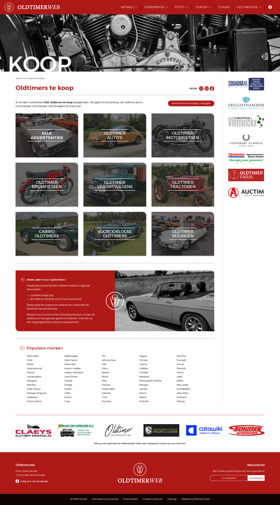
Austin (68, 397)
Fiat (104, 364)
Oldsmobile (108, 388)
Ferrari (180, 364)
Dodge (68, 384)
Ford (29, 360)
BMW (30, 364)
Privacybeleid (130, 499)
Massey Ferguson (37, 393)
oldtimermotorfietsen (182, 135)
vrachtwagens (57, 106)
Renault (181, 368)
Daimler (106, 393)
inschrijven (256, 478)
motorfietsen (23, 106)
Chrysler (144, 372)
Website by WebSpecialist (195, 499)
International (34, 368)
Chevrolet (70, 364)
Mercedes (33, 356)
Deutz (180, 372)
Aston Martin (34, 401)
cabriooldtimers (47, 234)
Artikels (127, 7)
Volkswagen (71, 356)
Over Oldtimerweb (26, 471)
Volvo (105, 368)
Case (67, 401)
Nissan (105, 372)
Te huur (223, 7)
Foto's (180, 7)
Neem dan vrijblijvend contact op (153, 443)
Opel (179, 376)
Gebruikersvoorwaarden (105, 499)
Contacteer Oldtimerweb (30, 475)
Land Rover (70, 376)
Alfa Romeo (109, 360)
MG (104, 356)
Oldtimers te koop (36, 78)
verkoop (114, 102)
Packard (181, 397)
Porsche (181, 356)
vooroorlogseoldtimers (115, 234)
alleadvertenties (46, 135)
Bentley (31, 384)
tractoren (75, 106)
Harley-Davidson (73, 372)
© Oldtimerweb (79, 499)
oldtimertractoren (183, 184)
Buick (105, 376)
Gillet (67, 393)
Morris (142, 393)
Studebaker (183, 388)
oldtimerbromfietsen (47, 184)
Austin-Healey (72, 368)
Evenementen (154, 7)
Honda (68, 380)
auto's (139, 102)
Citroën (143, 360)
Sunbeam (32, 397)
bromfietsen (39, 106)
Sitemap (172, 499)
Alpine (142, 397)
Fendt (67, 388)
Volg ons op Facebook (34, 481)
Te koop (201, 7)
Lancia (143, 364)
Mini (104, 380)
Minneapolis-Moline (150, 380)
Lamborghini (34, 376)
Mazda (181, 401)
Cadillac (144, 368)
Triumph (181, 360)
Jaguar (143, 356)
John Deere (70, 360)
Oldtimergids (247, 7)
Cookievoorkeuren (152, 499)
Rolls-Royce (33, 388)
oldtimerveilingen (183, 234)
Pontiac (106, 384)
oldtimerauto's (115, 135)
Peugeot (32, 380)
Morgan (143, 384)
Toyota (31, 372)
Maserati (144, 376)
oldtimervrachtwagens (115, 184)
